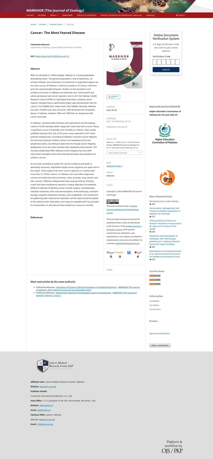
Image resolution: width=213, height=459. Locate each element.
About (53, 15)
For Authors (154, 305)
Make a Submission (159, 345)
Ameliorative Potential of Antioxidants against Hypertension (84, 292)
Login (184, 2)
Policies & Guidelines (86, 15)
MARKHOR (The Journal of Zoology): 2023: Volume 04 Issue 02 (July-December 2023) (88, 288)
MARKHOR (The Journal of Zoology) (55, 10)
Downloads (67, 15)
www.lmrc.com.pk (48, 386)
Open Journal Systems (159, 333)
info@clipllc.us (44, 410)
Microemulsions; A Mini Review (163, 201)
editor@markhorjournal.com (127, 243)
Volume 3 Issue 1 (56, 24)
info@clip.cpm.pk (45, 424)
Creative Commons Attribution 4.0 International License (123, 209)
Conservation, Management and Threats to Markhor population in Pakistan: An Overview (164, 211)
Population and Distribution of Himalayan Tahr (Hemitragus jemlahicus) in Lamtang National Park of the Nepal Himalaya (164, 240)
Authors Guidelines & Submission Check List (121, 15)
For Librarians (155, 309)
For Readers (154, 301)
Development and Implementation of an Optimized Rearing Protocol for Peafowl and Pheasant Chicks (165, 254)
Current (30, 15)
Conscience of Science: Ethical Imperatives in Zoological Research (86, 287)
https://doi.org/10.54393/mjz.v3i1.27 (52, 56)
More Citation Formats (118, 153)
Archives (42, 15)
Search (180, 15)
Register (175, 2)
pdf (114, 96)
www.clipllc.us (46, 405)
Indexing (150, 15)
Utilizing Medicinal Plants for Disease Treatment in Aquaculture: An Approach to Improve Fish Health (165, 224)
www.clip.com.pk (47, 419)
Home (33, 24)
